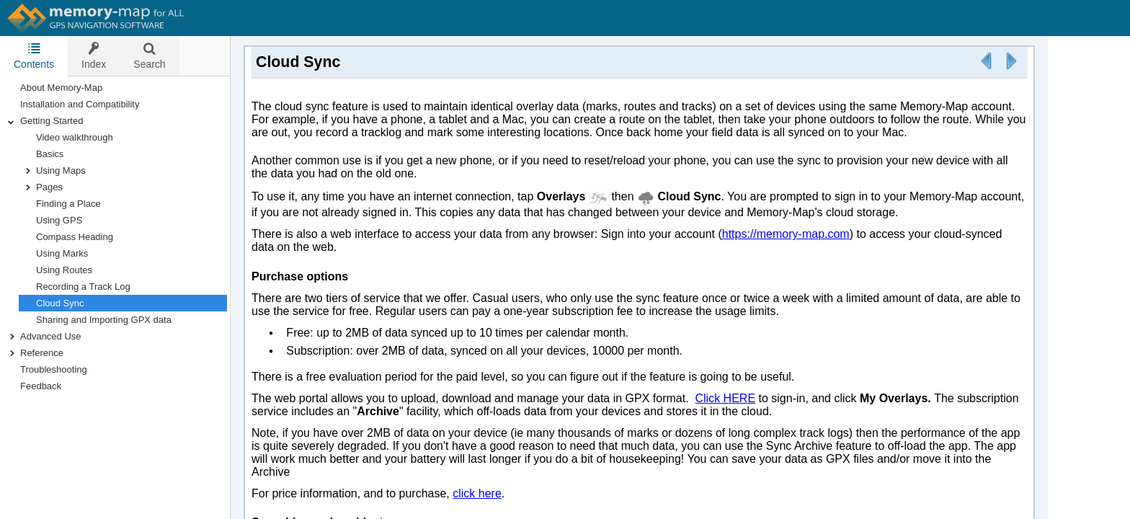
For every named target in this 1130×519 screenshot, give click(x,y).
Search (149, 56)
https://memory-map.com (786, 234)
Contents (34, 56)
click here (477, 493)
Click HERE (725, 398)
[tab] (34, 56)
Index (93, 56)
